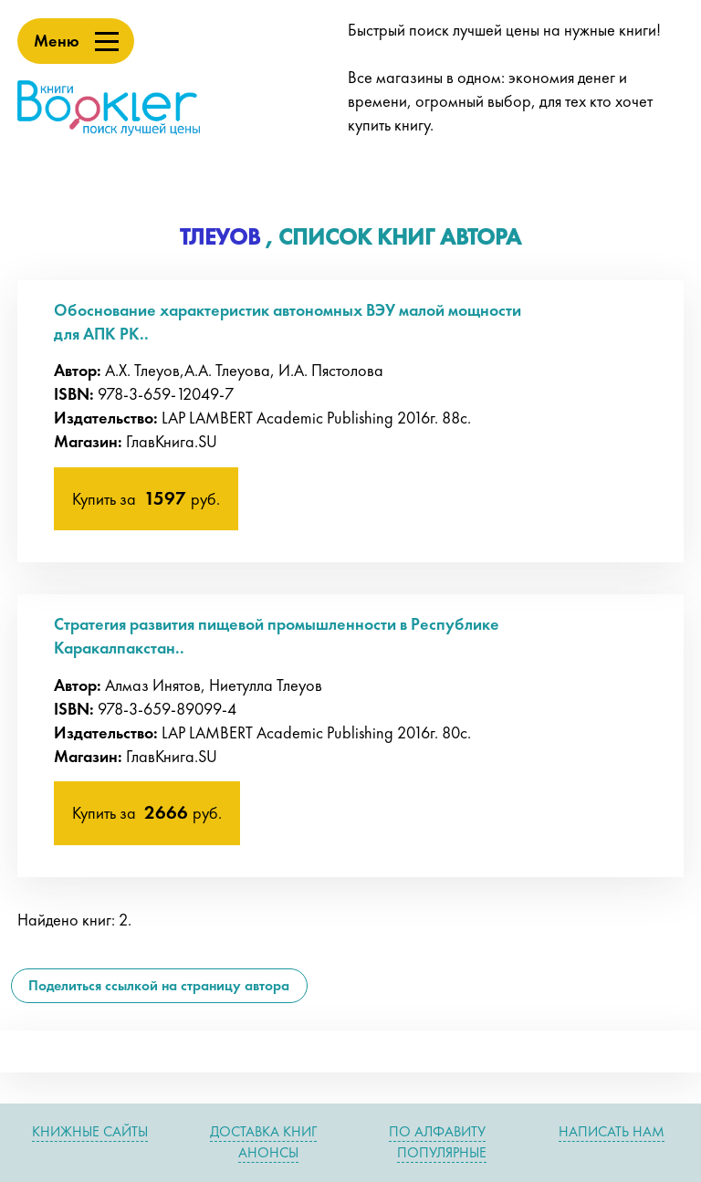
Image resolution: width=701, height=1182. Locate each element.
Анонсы (268, 1152)
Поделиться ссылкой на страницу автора (158, 985)
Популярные (442, 1152)
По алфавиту (437, 1131)
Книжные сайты (90, 1131)
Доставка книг (263, 1131)
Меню (56, 40)
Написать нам (611, 1131)
